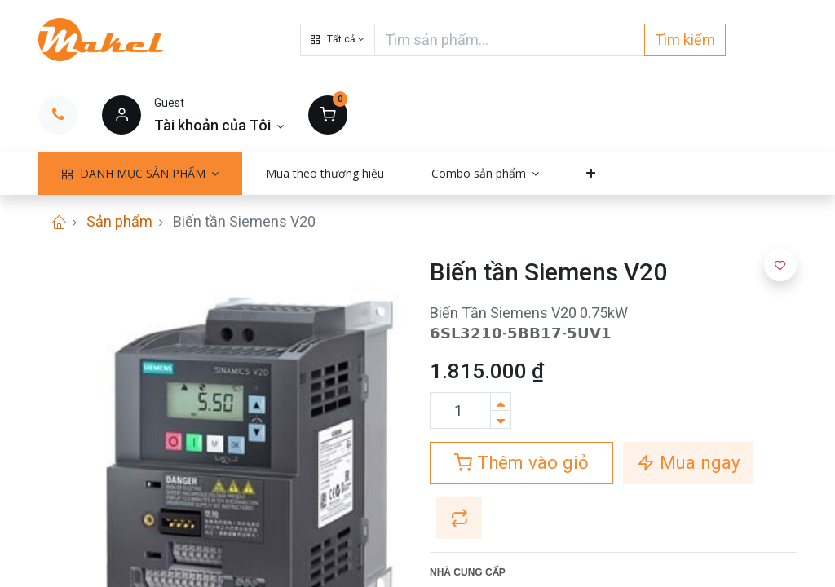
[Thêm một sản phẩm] (500, 401)
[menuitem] (325, 173)
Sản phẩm (119, 221)
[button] (337, 40)
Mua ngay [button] (688, 462)
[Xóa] (500, 419)
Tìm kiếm (685, 39)
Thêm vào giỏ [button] (521, 462)
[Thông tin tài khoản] (219, 125)
